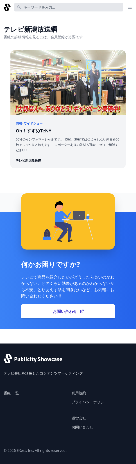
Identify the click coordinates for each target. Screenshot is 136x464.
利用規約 (79, 392)
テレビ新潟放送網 (28, 160)
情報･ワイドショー (29, 123)
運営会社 (79, 418)
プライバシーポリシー (90, 401)
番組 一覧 (11, 392)
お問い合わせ (82, 427)
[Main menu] (129, 7)
